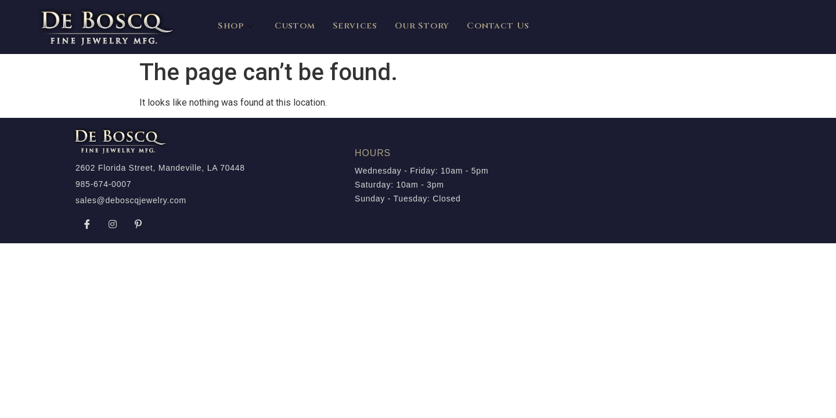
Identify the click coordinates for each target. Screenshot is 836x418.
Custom (295, 26)
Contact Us (498, 26)
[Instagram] (112, 224)
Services (355, 26)
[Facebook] (87, 224)
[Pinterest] (138, 224)
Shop (237, 26)
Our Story (422, 26)
